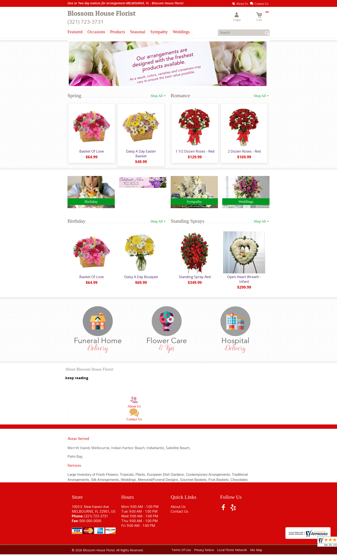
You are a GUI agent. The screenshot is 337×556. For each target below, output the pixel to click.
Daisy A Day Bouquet (141, 278)
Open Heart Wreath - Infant (244, 281)
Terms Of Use (181, 552)
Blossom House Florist (101, 13)
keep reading (76, 379)
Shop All (158, 96)
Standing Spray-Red (194, 278)
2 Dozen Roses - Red (243, 152)
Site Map (256, 552)
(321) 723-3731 (85, 21)
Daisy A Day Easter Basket (141, 154)
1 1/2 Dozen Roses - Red (194, 152)
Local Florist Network (232, 552)
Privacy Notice (204, 552)
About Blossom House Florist (89, 371)
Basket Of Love (91, 152)
